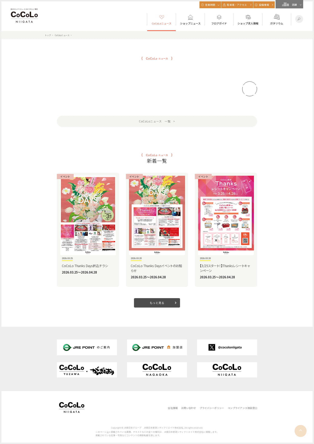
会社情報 (173, 408)
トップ (48, 35)
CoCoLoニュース (62, 35)
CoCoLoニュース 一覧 (154, 121)
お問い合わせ (188, 408)
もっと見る (157, 303)
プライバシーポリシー (212, 408)
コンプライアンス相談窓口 (242, 408)
